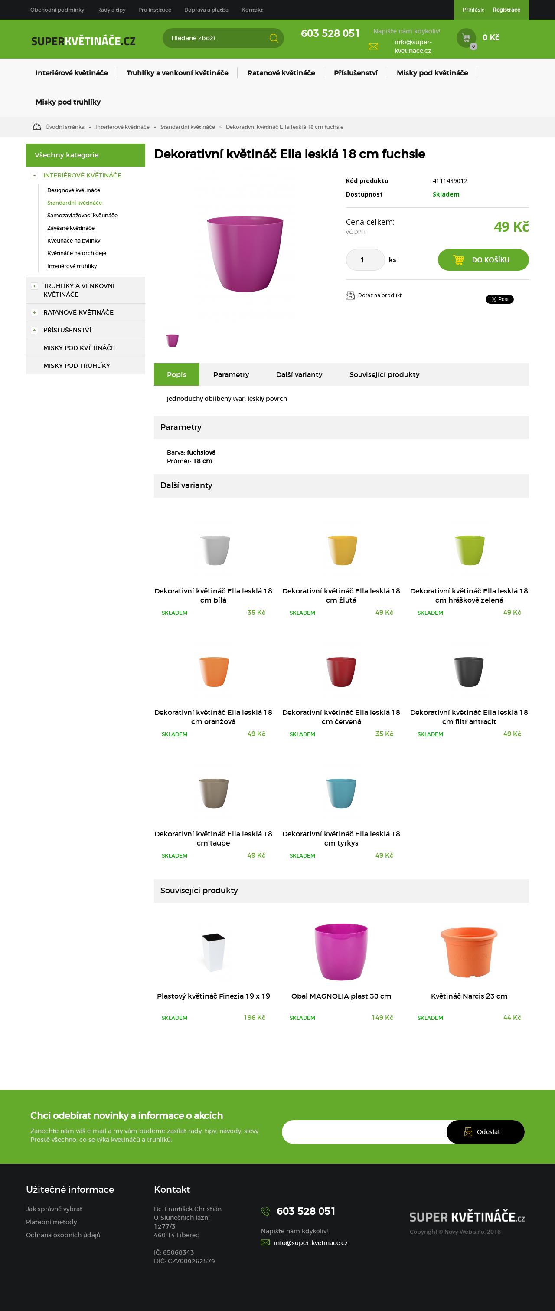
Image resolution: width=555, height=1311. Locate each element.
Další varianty (299, 374)
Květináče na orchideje (76, 253)
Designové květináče (73, 190)
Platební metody (51, 1222)
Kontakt (252, 10)
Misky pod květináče (432, 73)
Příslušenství (356, 73)
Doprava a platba (206, 10)
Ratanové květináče (281, 73)
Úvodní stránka (59, 126)
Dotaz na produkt (380, 295)
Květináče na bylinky (73, 240)
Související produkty (384, 374)
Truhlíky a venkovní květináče (177, 73)
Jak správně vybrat (54, 1209)
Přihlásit (473, 10)
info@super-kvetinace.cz (413, 46)
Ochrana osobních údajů (63, 1235)
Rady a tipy (111, 10)
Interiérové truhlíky (72, 266)
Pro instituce (154, 10)
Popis (176, 374)
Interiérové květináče (72, 73)
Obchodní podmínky (57, 10)
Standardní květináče (187, 127)
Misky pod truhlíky (68, 102)
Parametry (231, 374)
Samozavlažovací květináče (82, 215)
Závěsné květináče (71, 228)
